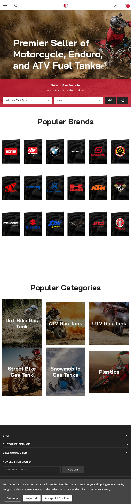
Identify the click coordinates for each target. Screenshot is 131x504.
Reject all (32, 498)
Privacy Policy (102, 489)
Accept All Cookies (57, 498)
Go (110, 100)
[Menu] (5, 5)
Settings (12, 498)
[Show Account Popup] (116, 5)
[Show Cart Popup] (126, 5)
